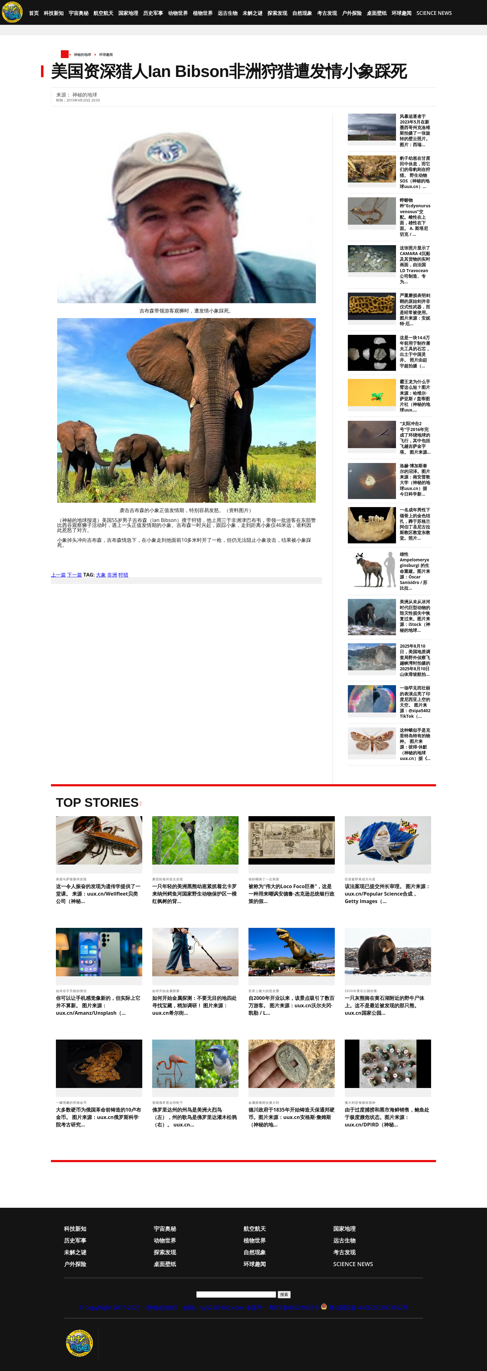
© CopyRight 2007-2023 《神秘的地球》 (129, 1307)
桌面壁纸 (377, 13)
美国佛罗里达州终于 (168, 1102)
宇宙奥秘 (79, 13)
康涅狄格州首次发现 (168, 879)
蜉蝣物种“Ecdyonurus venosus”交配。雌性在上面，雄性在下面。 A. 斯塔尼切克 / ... (415, 217)
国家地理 (128, 13)
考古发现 (327, 13)
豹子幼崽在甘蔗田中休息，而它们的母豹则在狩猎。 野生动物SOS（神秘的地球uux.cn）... (415, 172)
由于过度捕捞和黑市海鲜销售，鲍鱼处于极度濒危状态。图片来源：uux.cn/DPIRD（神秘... (387, 1117)
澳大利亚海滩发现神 (361, 1102)
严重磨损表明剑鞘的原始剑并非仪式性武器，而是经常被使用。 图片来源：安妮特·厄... (415, 309)
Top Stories (97, 802)
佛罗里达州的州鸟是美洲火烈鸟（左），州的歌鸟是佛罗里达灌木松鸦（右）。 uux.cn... (194, 1117)
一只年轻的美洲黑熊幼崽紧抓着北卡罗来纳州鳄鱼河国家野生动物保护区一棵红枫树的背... (194, 894)
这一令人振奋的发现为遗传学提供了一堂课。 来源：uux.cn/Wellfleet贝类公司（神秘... (98, 894)
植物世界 (203, 13)
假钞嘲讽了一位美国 (264, 879)
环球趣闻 (402, 13)
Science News (434, 13)
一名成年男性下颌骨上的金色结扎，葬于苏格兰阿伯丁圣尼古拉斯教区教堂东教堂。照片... (415, 524)
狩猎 (123, 574)
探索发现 (277, 13)
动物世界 (178, 13)
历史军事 (153, 13)
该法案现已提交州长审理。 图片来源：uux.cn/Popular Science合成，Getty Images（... (387, 894)
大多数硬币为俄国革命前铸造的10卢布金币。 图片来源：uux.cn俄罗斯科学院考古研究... (98, 1117)
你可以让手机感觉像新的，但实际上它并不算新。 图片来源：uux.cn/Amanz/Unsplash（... (98, 1005)
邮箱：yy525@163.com (213, 1307)
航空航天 (103, 13)
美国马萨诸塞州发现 (72, 879)
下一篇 (74, 574)
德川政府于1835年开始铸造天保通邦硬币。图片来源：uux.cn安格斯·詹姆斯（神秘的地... (291, 1117)
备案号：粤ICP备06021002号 (282, 1307)
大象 (101, 574)
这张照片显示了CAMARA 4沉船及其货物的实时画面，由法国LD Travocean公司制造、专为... (415, 265)
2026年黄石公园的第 (361, 991)
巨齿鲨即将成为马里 (361, 879)
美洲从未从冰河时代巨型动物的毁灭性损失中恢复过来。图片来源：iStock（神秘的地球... (415, 616)
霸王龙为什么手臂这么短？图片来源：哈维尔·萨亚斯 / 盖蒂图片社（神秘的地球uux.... (415, 396)
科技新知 (54, 13)
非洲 (112, 574)
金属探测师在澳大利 (264, 1102)
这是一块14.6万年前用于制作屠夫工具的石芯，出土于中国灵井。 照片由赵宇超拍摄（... (415, 352)
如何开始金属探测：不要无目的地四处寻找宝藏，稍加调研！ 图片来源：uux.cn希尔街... (194, 1005)
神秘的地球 (82, 54)
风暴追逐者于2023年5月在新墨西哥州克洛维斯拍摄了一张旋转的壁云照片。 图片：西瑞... (415, 130)
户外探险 (352, 13)
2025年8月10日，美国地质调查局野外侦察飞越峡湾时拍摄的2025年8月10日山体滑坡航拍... (415, 660)
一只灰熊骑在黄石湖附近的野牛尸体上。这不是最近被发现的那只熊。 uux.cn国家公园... (384, 1005)
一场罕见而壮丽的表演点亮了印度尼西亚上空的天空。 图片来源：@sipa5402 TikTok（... (415, 702)
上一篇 (58, 574)
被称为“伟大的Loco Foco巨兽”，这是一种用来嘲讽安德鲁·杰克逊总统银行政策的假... (291, 894)
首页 (34, 13)
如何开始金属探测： (168, 991)
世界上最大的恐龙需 (264, 991)
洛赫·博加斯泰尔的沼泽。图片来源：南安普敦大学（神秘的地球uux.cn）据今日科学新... (415, 480)
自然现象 (302, 13)
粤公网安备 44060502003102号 (368, 1307)
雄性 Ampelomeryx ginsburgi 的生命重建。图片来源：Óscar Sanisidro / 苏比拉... (415, 571)
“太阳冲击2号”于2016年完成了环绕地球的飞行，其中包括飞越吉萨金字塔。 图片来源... (415, 438)
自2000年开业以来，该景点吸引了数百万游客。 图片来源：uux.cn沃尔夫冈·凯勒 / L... (291, 1005)
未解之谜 (252, 13)
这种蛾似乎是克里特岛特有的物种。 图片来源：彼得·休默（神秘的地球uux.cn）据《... (415, 744)
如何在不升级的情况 (72, 991)
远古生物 (228, 13)
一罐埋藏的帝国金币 (72, 1102)
